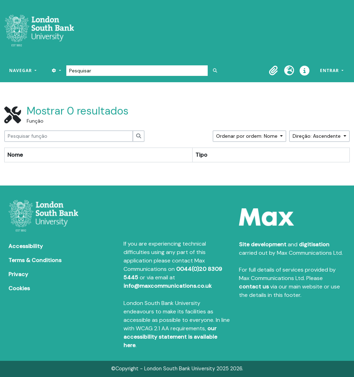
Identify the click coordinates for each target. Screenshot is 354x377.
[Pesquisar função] (68, 136)
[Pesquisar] (137, 71)
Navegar (21, 70)
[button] (273, 70)
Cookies (19, 288)
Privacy (18, 274)
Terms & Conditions (34, 260)
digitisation (314, 244)
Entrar (330, 70)
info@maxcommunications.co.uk (167, 286)
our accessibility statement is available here (170, 337)
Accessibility (25, 246)
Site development (262, 244)
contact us (254, 286)
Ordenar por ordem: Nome (247, 136)
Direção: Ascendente (317, 136)
